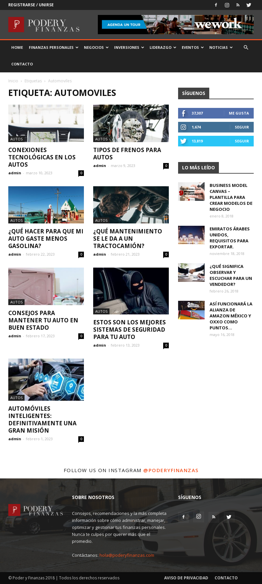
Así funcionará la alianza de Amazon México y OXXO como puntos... (231, 316)
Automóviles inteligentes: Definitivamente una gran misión (42, 419)
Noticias (221, 47)
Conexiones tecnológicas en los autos (42, 157)
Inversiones (129, 47)
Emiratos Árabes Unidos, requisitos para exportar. (230, 238)
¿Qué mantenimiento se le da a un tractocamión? (127, 238)
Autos (16, 138)
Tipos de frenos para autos (127, 153)
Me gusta (239, 113)
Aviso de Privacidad (186, 578)
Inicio (13, 81)
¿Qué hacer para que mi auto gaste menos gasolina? (45, 238)
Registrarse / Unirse (31, 5)
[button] (246, 47)
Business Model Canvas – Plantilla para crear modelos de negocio (231, 197)
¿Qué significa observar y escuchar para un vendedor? (231, 275)
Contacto (22, 63)
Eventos (193, 47)
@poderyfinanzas (171, 470)
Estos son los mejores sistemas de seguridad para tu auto (129, 329)
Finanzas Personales (54, 47)
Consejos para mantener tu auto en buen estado (43, 320)
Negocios (96, 47)
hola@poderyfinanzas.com (126, 555)
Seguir (242, 127)
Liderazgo (163, 47)
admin (14, 172)
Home (17, 47)
